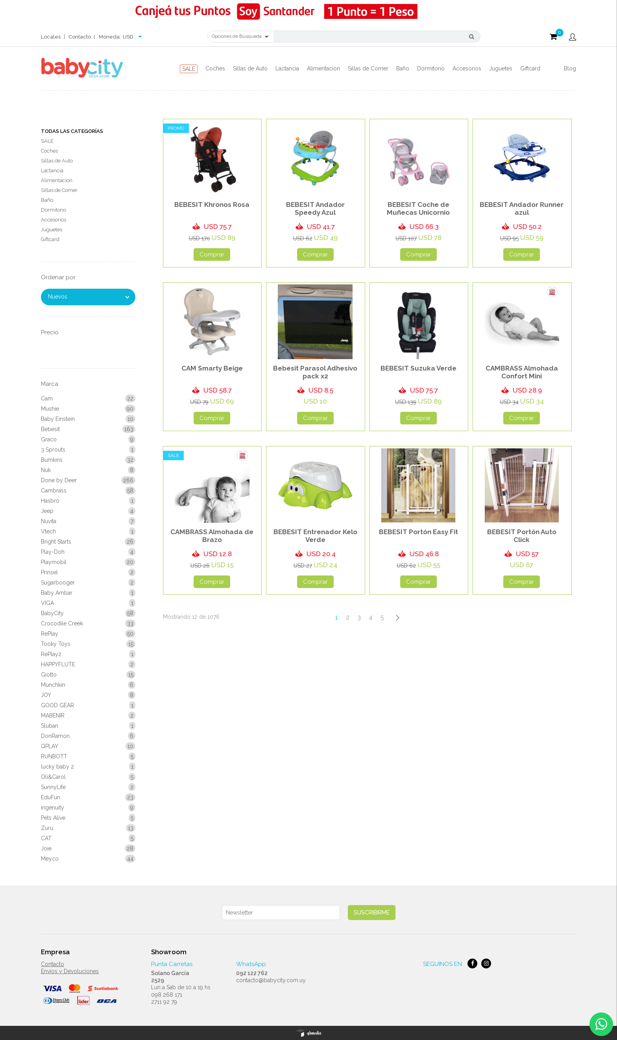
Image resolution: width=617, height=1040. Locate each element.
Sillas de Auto (250, 68)
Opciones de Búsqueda (240, 36)
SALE (188, 69)
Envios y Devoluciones (70, 971)
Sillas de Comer (368, 68)
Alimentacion (323, 68)
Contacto (79, 37)
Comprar (212, 254)
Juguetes (500, 68)
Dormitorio (431, 68)
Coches (215, 68)
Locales (51, 37)
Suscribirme (372, 912)
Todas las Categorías (72, 131)
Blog (570, 68)
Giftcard (530, 68)
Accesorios (467, 68)
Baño (402, 68)
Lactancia (287, 68)
